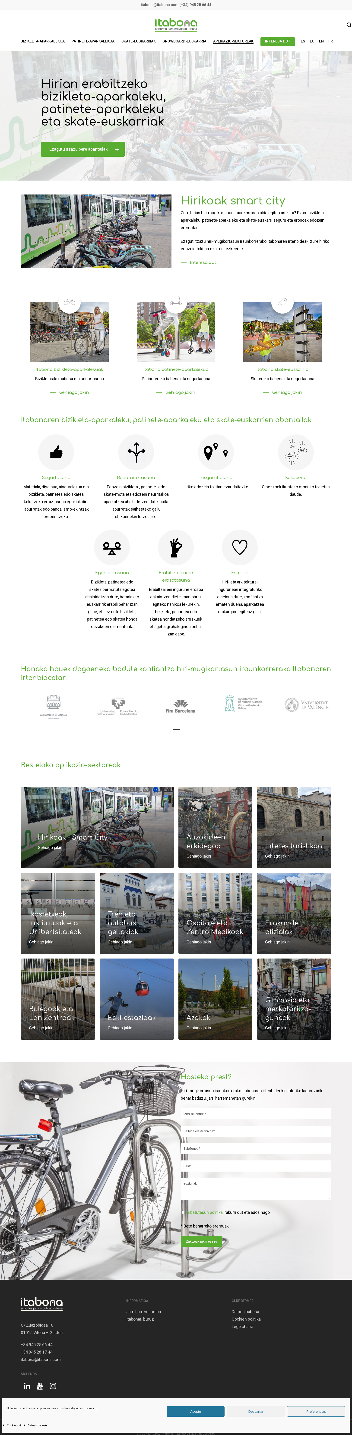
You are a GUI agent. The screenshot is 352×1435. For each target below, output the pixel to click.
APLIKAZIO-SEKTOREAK (233, 41)
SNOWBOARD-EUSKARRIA (184, 41)
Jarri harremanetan (143, 1311)
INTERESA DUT (277, 41)
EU (312, 41)
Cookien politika (246, 1319)
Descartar (255, 1411)
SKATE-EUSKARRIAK (138, 41)
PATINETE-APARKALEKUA (93, 41)
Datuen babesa (37, 1425)
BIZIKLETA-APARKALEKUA (43, 41)
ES (303, 41)
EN (321, 41)
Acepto (195, 1411)
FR (330, 41)
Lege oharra (242, 1326)
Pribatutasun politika (204, 1212)
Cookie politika (16, 1425)
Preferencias (316, 1411)
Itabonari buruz (140, 1319)
